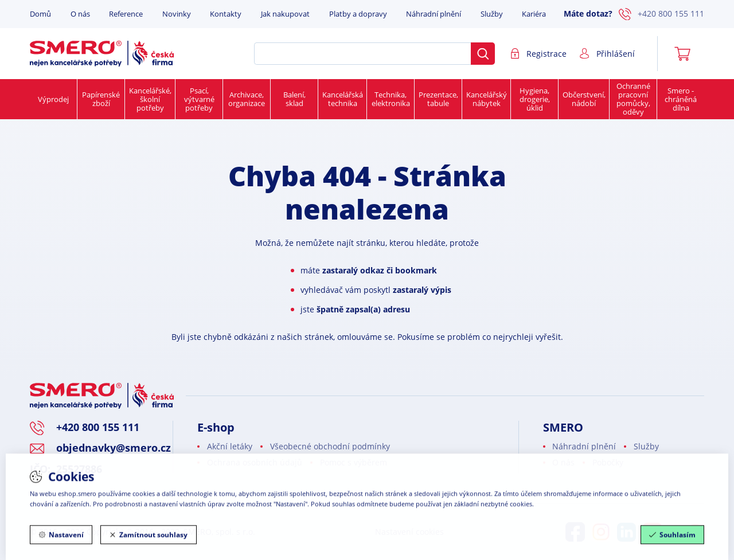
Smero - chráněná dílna (681, 99)
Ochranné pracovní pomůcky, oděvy (633, 99)
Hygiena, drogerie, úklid (535, 99)
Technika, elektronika (391, 98)
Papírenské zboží (101, 98)
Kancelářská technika (342, 98)
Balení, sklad (294, 98)
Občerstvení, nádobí (584, 98)
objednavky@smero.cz (113, 448)
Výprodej (53, 99)
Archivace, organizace (246, 98)
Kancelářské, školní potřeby (150, 99)
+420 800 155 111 (661, 14)
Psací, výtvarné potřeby (199, 99)
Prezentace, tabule (438, 98)
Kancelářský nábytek (486, 98)
